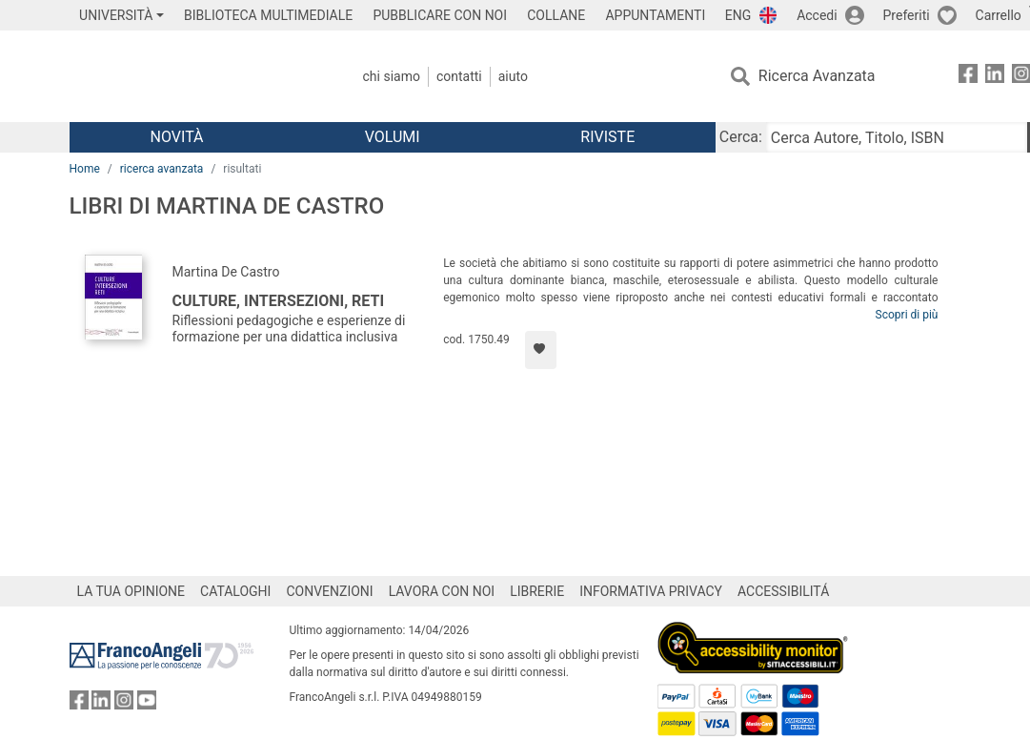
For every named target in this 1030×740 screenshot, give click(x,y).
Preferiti (906, 15)
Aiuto (513, 76)
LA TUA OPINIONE (131, 591)
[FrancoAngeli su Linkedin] (994, 77)
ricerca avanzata (162, 168)
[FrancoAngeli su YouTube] (146, 704)
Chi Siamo (391, 76)
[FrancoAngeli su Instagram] (123, 704)
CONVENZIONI (329, 591)
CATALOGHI (235, 591)
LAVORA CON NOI (442, 591)
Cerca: (740, 137)
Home (85, 168)
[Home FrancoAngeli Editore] (196, 76)
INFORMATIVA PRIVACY (650, 591)
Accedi (817, 15)
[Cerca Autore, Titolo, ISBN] (896, 137)
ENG (738, 15)
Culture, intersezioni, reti (278, 301)
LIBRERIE (537, 591)
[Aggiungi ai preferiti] (540, 350)
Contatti (459, 76)
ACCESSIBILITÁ (783, 591)
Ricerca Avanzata (817, 76)
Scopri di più (907, 314)
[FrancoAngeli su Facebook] (968, 77)
